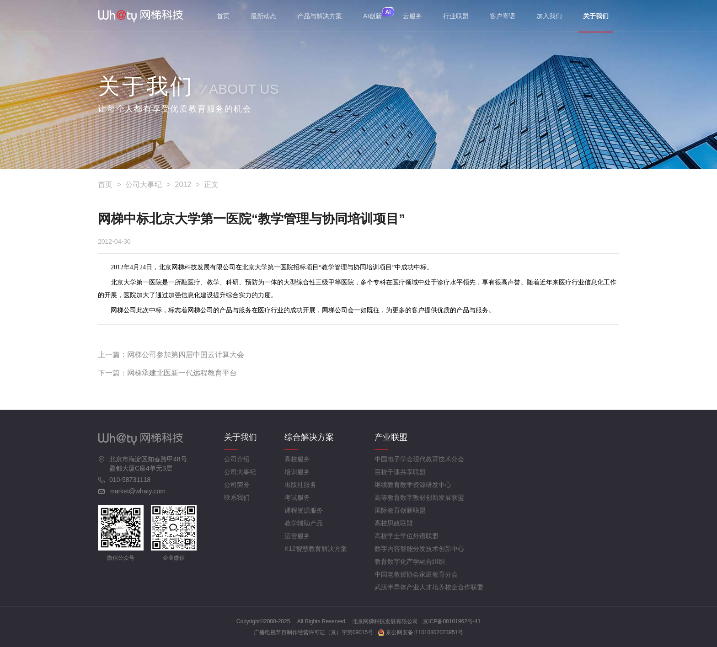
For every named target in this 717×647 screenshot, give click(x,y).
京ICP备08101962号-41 (452, 621)
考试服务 (297, 497)
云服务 (412, 16)
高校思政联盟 (394, 523)
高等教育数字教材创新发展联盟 (419, 497)
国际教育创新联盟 (400, 510)
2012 (183, 184)
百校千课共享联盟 (400, 472)
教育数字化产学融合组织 (410, 561)
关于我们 (595, 22)
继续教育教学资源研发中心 (413, 484)
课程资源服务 (303, 510)
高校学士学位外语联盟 (407, 536)
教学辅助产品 (303, 523)
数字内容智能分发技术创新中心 (419, 548)
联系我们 (237, 497)
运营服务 (297, 536)
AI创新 (372, 16)
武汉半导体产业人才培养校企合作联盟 (429, 587)
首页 (223, 16)
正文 (211, 184)
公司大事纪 (143, 184)
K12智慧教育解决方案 (315, 548)
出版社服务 (300, 484)
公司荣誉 (237, 484)
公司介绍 (237, 459)
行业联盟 (456, 16)
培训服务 (297, 472)
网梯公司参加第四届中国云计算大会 (185, 354)
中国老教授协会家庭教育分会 (416, 574)
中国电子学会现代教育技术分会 (419, 459)
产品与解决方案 (319, 16)
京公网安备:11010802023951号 (420, 632)
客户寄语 (502, 16)
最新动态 (263, 16)
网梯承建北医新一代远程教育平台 (182, 373)
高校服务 (297, 459)
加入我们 (549, 16)
